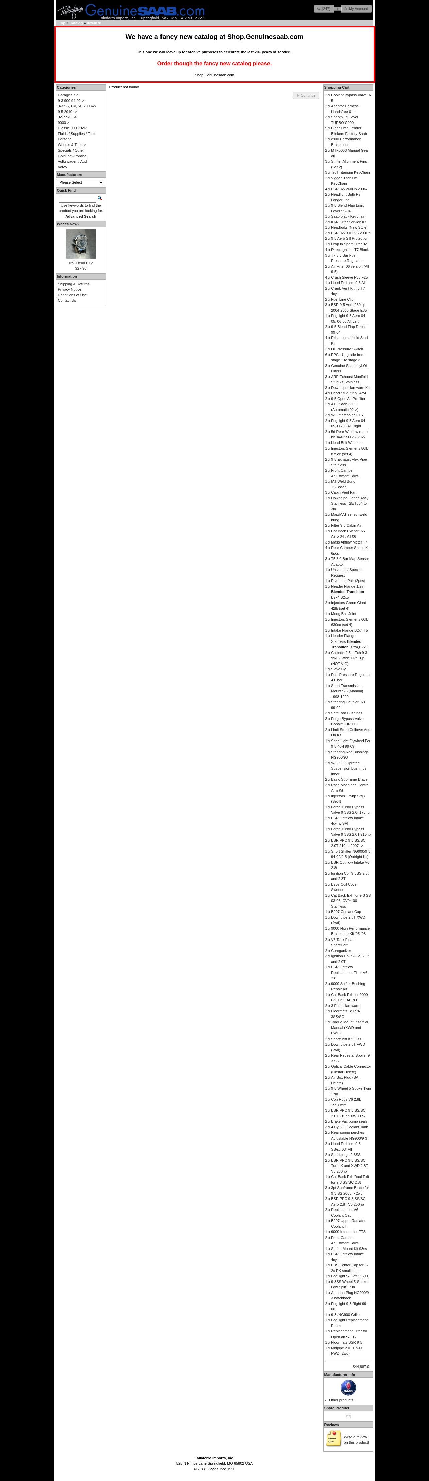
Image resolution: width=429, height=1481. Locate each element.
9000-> (64, 123)
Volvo (62, 167)
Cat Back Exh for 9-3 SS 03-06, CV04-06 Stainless (351, 900)
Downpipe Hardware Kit (350, 388)
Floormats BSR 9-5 (346, 1342)
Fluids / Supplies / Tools (77, 134)
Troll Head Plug (80, 263)
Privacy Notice (69, 289)
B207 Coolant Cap (346, 912)
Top (62, 23)
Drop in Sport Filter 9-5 (349, 244)
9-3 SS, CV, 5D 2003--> (77, 106)
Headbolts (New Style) (349, 227)
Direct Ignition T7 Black (350, 250)
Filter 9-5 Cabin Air (346, 525)
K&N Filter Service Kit (348, 222)
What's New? (68, 224)
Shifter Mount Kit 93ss (349, 1249)
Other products (341, 1400)
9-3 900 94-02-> (71, 101)
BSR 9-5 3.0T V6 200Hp (350, 233)
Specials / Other (71, 150)
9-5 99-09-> (67, 117)
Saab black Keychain (348, 216)
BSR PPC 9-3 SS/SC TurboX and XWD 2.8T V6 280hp (349, 1165)
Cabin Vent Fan (343, 492)
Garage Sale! (69, 95)
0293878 (94, 23)
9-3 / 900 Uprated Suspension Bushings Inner (348, 768)
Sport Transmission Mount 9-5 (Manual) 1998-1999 (347, 691)
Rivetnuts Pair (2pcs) (348, 581)
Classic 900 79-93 (72, 128)
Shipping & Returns (74, 284)
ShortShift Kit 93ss (346, 1039)
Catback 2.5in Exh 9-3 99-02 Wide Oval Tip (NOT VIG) (349, 658)
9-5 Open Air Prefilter (348, 399)
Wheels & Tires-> (72, 145)
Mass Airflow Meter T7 (349, 542)
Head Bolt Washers (346, 443)
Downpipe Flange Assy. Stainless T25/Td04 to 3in (350, 503)
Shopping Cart (337, 87)
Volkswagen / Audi (73, 161)
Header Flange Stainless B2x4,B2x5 (349, 641)
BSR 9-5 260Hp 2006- (349, 189)
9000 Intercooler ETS (348, 1232)
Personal (65, 139)
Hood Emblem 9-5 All (348, 283)
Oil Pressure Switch (347, 349)
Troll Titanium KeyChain (350, 172)
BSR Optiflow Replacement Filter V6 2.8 (349, 972)
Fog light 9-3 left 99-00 (349, 1276)
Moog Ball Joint (343, 614)
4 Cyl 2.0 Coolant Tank (349, 1127)
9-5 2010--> (67, 112)
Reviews (331, 1425)
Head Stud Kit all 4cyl (348, 393)
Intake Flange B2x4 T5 (349, 630)
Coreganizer (341, 951)
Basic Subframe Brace (349, 779)
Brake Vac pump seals (349, 1121)
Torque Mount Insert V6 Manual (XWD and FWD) (350, 1027)
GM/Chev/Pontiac (72, 156)
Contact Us (67, 300)
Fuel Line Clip (342, 299)
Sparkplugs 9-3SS (346, 1155)
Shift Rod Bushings (346, 713)
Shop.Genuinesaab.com (265, 36)
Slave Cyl (338, 669)
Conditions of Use (72, 295)
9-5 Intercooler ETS (347, 415)
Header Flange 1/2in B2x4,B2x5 (347, 591)
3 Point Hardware (345, 1006)
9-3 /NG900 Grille (345, 1315)
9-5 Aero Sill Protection (349, 238)
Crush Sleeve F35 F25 (349, 277)
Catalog (76, 23)
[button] (324, 9)
